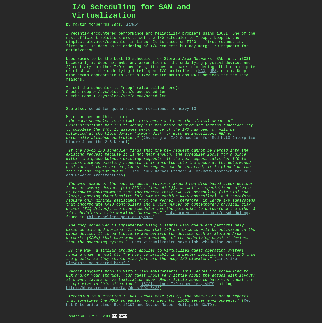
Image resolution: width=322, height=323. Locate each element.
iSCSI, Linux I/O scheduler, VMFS (177, 284)
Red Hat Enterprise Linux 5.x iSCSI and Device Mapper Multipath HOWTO (158, 303)
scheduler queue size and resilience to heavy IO (142, 108)
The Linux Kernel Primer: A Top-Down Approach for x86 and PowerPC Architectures (158, 173)
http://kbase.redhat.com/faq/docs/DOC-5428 (113, 288)
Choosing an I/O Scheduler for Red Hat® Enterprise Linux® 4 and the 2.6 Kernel (160, 140)
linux (132, 24)
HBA (213, 71)
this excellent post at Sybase (120, 217)
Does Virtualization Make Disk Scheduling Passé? (185, 242)
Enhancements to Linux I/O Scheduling (207, 213)
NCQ (201, 71)
